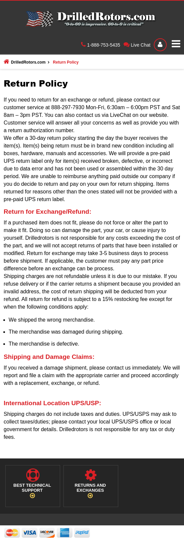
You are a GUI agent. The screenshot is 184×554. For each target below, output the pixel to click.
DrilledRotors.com (25, 61)
